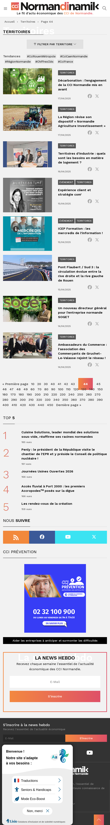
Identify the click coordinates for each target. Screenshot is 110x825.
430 (32, 405)
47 (12, 389)
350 (65, 400)
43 (73, 384)
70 (39, 389)
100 (60, 389)
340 (56, 400)
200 (38, 394)
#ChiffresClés (44, 61)
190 (29, 394)
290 (14, 400)
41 (59, 384)
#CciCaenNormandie (74, 56)
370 (82, 400)
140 (92, 389)
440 (41, 405)
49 (25, 389)
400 (5, 405)
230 (63, 394)
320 (39, 400)
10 (32, 384)
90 (53, 389)
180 (21, 394)
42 (66, 384)
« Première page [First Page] (15, 384)
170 (13, 394)
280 (5, 400)
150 (100, 389)
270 (97, 394)
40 (53, 384)
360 (74, 400)
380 (91, 400)
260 (89, 394)
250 (80, 394)
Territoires (27, 21)
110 (68, 389)
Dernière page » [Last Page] (68, 405)
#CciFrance (65, 61)
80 (46, 389)
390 (100, 400)
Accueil (9, 21)
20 (39, 384)
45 (98, 384)
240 (71, 394)
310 (31, 400)
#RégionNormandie (18, 61)
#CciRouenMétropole (41, 56)
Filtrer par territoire (55, 44)
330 (48, 400)
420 (23, 405)
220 (54, 394)
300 (23, 400)
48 (18, 389)
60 (33, 389)
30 (46, 384)
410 (14, 405)
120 (75, 389)
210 (46, 394)
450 (50, 405)
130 (83, 389)
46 (4, 389)
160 (5, 394)
